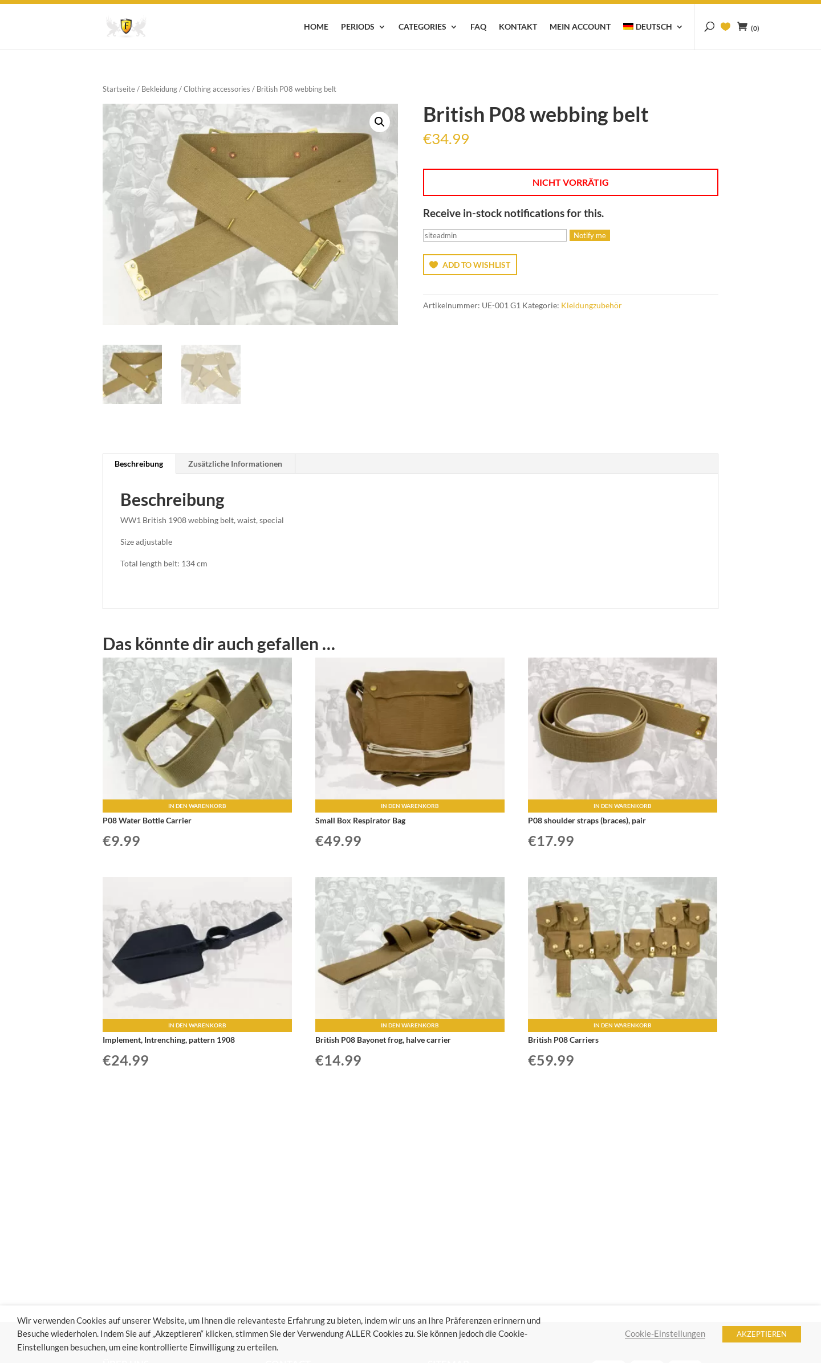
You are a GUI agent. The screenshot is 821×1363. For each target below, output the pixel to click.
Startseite (119, 88)
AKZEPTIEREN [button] (762, 1333)
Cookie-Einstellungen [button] (665, 1333)
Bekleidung (159, 88)
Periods (358, 27)
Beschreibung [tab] (139, 463)
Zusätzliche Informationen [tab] (235, 463)
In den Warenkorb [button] (197, 805)
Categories (422, 27)
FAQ (478, 27)
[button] (379, 122)
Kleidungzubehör (591, 305)
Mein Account (580, 27)
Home (316, 27)
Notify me (590, 235)
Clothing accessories (217, 88)
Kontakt (518, 27)
